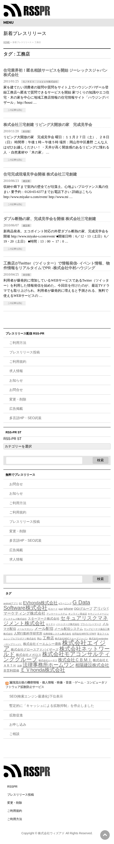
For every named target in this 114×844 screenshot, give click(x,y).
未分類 (26, 131)
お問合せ (16, 390)
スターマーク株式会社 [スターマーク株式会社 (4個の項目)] (44, 618)
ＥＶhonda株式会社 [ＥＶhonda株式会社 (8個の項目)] (42, 670)
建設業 (26, 181)
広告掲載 (16, 408)
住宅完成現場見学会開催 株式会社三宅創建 (40, 174)
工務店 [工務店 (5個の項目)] (48, 638)
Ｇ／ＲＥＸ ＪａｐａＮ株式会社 (40, 81)
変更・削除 (17, 399)
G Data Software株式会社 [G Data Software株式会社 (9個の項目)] (46, 605)
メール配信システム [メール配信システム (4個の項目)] (68, 629)
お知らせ (16, 380)
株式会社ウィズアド (51, 833)
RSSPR (12, 786)
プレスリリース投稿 (24, 352)
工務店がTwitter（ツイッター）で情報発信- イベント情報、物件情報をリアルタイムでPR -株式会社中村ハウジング (56, 265)
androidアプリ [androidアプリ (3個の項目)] (10, 603)
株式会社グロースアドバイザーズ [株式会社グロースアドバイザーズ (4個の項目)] (34, 649)
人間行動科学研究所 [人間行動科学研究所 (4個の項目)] (28, 633)
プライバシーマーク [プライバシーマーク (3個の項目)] (90, 624)
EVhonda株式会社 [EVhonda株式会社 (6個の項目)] (40, 602)
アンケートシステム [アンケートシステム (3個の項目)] (56, 613)
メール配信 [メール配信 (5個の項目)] (43, 628)
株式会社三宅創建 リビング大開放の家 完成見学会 (47, 124)
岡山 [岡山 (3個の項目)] (39, 638)
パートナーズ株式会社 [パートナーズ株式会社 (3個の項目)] (67, 624)
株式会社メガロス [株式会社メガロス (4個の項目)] (28, 655)
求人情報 (16, 371)
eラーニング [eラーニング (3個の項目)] (65, 603)
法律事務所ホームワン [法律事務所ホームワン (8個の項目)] (48, 665)
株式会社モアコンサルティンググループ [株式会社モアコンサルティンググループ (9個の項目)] (56, 657)
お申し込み (17, 724)
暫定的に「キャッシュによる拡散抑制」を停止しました (51, 705)
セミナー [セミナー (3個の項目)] (50, 624)
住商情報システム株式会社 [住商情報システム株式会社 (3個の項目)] (57, 633)
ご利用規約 (17, 361)
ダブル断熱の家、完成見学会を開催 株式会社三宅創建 (49, 218)
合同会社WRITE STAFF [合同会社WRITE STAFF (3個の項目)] (84, 633)
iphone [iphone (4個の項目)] (68, 608)
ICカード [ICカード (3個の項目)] (53, 609)
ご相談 (14, 734)
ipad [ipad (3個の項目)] (60, 609)
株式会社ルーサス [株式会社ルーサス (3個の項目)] (48, 660)
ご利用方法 (17, 343)
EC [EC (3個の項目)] (20, 603)
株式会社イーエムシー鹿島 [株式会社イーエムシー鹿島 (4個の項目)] (42, 644)
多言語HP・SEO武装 (25, 418)
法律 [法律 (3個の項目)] (19, 665)
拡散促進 (16, 715)
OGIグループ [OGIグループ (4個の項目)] (83, 608)
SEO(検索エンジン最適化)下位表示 (36, 696)
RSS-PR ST (12, 439)
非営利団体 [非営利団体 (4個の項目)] (11, 670)
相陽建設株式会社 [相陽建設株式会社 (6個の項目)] (92, 665)
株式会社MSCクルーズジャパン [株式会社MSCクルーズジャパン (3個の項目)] (71, 638)
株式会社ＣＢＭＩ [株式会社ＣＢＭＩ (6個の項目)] (75, 659)
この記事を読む (15, 110)
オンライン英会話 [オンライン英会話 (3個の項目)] (77, 613)
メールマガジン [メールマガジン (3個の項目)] (25, 629)
